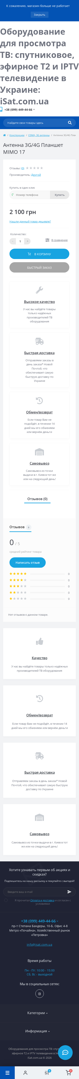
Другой (36, 175)
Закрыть (39, 14)
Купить (60, 195)
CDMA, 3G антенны (39, 135)
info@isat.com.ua (39, 945)
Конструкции (16, 135)
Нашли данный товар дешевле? (30, 221)
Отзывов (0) (37, 499)
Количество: (18, 234)
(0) (22, 168)
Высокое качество (39, 301)
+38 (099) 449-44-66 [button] (39, 921)
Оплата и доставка (42, 900)
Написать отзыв (28, 563)
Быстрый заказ (39, 268)
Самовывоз (39, 463)
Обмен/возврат (39, 412)
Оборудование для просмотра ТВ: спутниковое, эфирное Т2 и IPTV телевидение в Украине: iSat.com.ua (39, 66)
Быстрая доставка (39, 353)
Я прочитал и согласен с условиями (40, 902)
